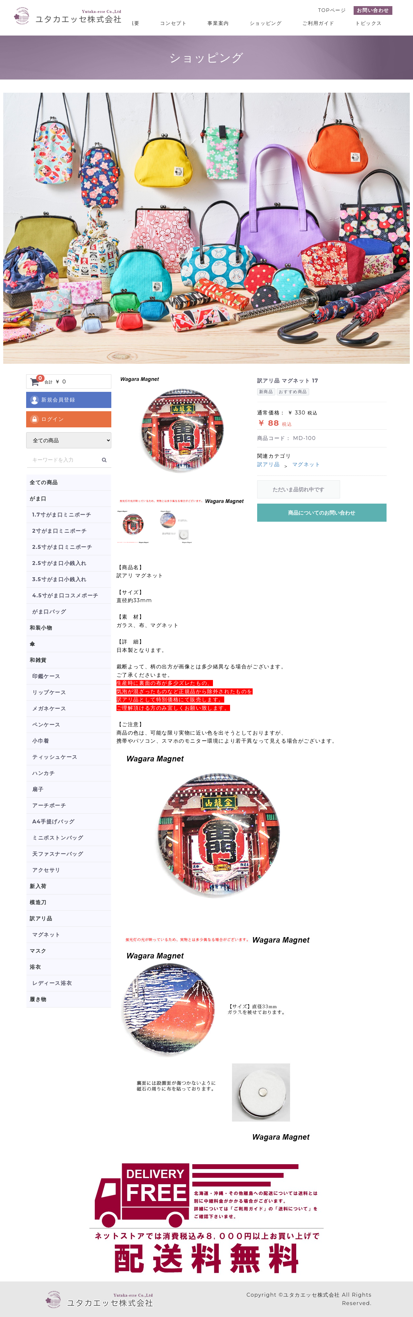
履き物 (38, 999)
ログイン (46, 419)
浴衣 (35, 967)
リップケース (49, 692)
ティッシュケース (55, 757)
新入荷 (38, 886)
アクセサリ (46, 870)
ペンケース (46, 725)
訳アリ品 (41, 918)
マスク (38, 951)
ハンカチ (43, 773)
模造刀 (38, 902)
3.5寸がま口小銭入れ (59, 579)
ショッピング (266, 23)
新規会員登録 (52, 400)
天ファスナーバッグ (57, 854)
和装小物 (41, 628)
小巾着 (40, 741)
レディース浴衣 (52, 983)
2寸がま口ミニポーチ (59, 531)
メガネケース (49, 709)
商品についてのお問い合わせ (321, 513)
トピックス (368, 23)
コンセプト (173, 23)
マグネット (46, 935)
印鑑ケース (46, 676)
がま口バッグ (49, 612)
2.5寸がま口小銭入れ (59, 563)
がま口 (38, 499)
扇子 (38, 789)
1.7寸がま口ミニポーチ (61, 515)
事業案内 (218, 23)
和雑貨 (38, 660)
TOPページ (332, 10)
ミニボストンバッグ (57, 838)
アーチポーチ (49, 805)
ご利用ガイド (318, 23)
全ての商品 (44, 482)
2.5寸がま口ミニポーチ (62, 547)
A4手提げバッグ (53, 822)
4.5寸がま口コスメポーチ (65, 595)
